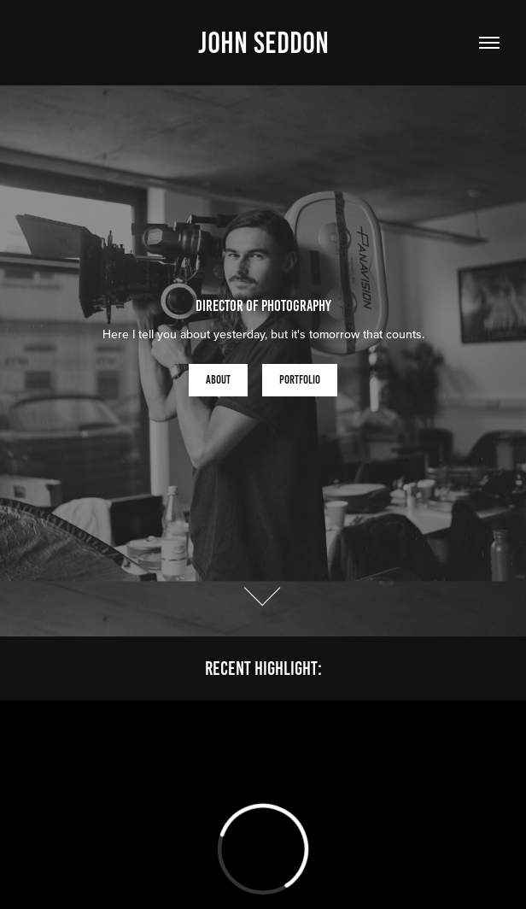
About (218, 379)
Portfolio (299, 379)
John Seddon (263, 42)
